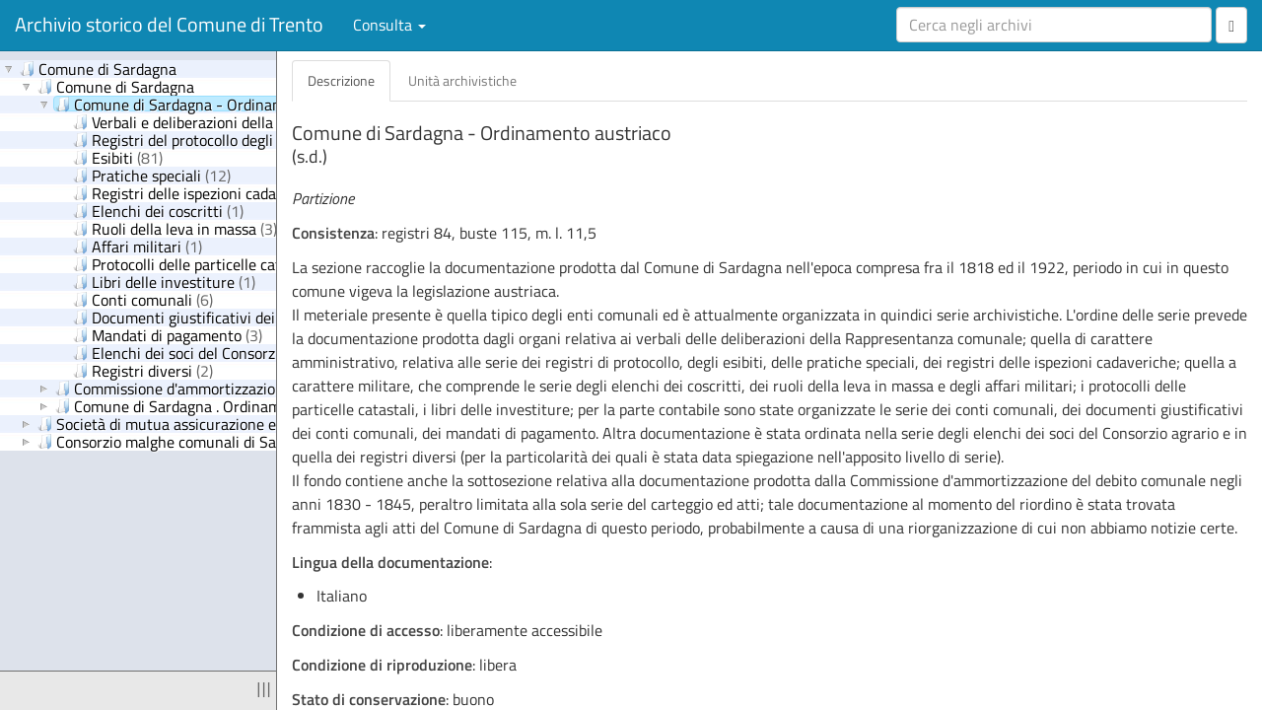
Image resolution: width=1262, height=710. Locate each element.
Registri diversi (143, 370)
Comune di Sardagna (98, 68)
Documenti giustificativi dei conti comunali (240, 316)
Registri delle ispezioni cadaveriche (209, 192)
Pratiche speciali (152, 174)
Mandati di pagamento (167, 334)
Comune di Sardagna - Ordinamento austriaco (218, 103)
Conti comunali (143, 299)
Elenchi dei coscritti (158, 210)
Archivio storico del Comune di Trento (169, 24)
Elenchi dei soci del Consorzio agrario (216, 352)
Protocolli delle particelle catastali (205, 263)
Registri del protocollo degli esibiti (210, 139)
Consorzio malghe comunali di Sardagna (179, 441)
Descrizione (341, 80)
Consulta (389, 24)
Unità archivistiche (462, 80)
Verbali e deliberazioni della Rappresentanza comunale (274, 121)
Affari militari (137, 245)
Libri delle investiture (164, 281)
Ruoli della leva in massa (175, 228)
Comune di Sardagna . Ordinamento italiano (210, 405)
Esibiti (118, 157)
